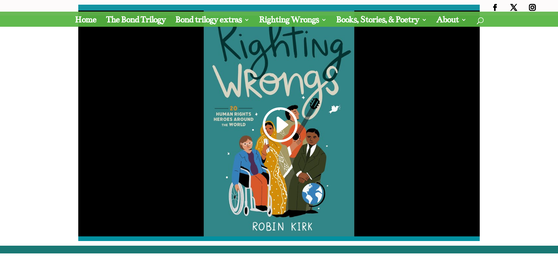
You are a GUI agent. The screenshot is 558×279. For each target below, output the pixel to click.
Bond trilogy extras (208, 21)
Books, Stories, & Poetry (377, 21)
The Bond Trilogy (135, 21)
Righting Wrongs (289, 21)
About (447, 21)
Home (85, 21)
